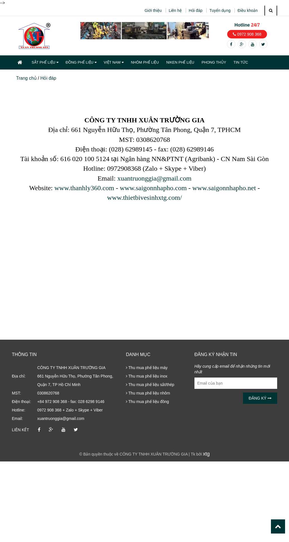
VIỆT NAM (114, 62)
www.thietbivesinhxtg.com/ (144, 197)
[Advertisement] (144, 501)
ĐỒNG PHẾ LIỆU (81, 62)
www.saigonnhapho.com (153, 188)
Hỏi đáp (195, 10)
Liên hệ (175, 10)
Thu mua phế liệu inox (146, 376)
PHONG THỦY (214, 62)
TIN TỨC (240, 62)
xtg (206, 454)
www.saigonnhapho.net (224, 188)
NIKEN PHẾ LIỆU (180, 62)
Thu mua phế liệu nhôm (148, 393)
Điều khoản (248, 10)
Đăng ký (260, 398)
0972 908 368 (247, 34)
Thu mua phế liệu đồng (147, 401)
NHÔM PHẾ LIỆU (145, 62)
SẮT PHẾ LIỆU (45, 62)
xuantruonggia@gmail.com (154, 178)
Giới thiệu (153, 10)
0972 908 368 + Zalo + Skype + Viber (70, 410)
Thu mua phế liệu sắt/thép (150, 384)
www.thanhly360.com (84, 188)
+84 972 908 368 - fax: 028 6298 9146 (70, 401)
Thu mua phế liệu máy (147, 367)
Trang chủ (26, 78)
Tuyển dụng (220, 10)
